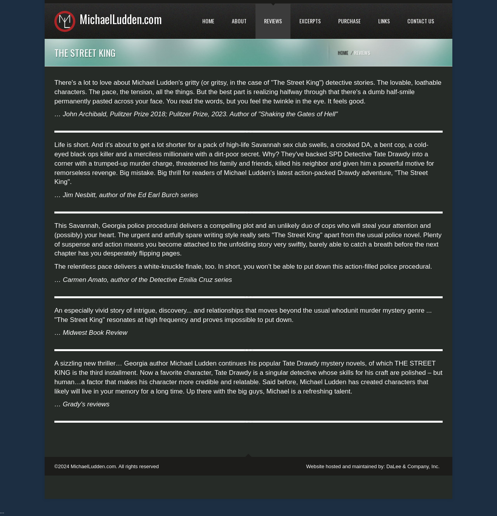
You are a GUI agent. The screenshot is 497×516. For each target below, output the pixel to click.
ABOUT (239, 21)
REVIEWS (273, 21)
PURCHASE (349, 21)
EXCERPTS (310, 21)
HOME (208, 21)
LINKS (384, 21)
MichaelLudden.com (121, 19)
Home (343, 52)
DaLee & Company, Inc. (413, 466)
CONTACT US (420, 21)
